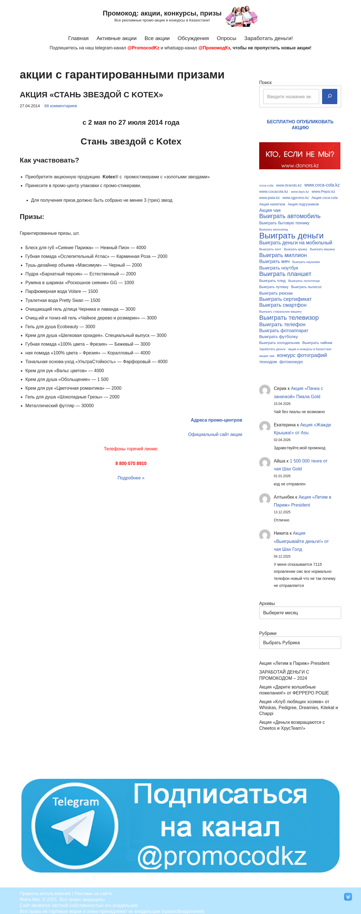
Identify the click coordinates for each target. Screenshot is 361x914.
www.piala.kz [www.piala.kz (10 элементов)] (269, 197)
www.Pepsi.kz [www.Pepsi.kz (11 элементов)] (323, 191)
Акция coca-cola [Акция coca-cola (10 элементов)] (325, 197)
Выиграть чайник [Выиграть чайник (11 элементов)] (317, 339)
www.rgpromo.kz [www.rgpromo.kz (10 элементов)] (296, 197)
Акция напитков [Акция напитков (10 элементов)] (272, 203)
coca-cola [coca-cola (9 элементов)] (266, 185)
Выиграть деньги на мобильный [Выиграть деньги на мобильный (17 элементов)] (295, 241)
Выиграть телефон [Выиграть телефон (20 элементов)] (282, 321)
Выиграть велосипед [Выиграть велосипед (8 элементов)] (273, 228)
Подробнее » (130, 475)
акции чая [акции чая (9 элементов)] (266, 352)
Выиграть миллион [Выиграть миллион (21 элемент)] (283, 253)
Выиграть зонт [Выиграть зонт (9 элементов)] (270, 247)
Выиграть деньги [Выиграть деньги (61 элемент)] (291, 234)
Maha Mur (30, 895)
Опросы (227, 38)
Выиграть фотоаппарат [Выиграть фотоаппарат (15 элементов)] (284, 327)
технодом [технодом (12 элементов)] (268, 358)
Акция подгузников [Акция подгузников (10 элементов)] (303, 203)
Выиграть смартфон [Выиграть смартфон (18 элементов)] (283, 302)
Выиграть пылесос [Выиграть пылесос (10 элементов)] (306, 284)
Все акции (157, 38)
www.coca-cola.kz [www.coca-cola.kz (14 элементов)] (322, 184)
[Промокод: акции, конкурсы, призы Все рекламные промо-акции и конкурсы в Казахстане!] (180, 16)
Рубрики (268, 630)
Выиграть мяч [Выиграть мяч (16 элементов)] (274, 259)
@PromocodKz (143, 47)
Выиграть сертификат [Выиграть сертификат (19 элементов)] (285, 296)
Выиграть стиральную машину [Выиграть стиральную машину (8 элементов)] (280, 309)
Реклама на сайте (93, 889)
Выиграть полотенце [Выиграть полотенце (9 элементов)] (304, 278)
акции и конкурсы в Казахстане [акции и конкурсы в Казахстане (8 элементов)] (309, 345)
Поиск (265, 82)
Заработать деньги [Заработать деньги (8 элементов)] (272, 345)
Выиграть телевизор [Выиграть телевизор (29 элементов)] (289, 315)
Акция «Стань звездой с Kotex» (91, 94)
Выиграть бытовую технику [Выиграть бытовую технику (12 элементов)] (284, 222)
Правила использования (45, 889)
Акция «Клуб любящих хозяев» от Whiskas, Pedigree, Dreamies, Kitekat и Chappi (299, 704)
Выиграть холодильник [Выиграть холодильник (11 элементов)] (279, 339)
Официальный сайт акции (215, 431)
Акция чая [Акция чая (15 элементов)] (270, 209)
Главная (78, 38)
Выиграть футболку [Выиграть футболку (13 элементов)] (278, 333)
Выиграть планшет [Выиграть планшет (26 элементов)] (285, 272)
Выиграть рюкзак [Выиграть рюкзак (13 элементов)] (276, 290)
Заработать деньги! (269, 38)
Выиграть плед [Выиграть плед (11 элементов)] (272, 278)
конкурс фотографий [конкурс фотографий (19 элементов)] (302, 351)
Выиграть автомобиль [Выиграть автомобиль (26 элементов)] (290, 216)
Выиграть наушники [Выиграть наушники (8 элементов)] (306, 260)
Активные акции (116, 38)
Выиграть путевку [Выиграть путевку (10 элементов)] (274, 284)
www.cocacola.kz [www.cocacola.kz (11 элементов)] (273, 191)
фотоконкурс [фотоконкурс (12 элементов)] (291, 358)
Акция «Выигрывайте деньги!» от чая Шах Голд (301, 538)
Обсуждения (193, 38)
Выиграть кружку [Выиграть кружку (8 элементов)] (295, 247)
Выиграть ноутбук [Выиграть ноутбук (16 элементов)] (278, 265)
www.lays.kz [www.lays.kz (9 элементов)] (300, 191)
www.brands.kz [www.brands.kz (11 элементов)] (289, 185)
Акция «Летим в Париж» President (294, 660)
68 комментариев (61, 106)
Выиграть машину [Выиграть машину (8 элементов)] (322, 247)
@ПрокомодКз (214, 47)
